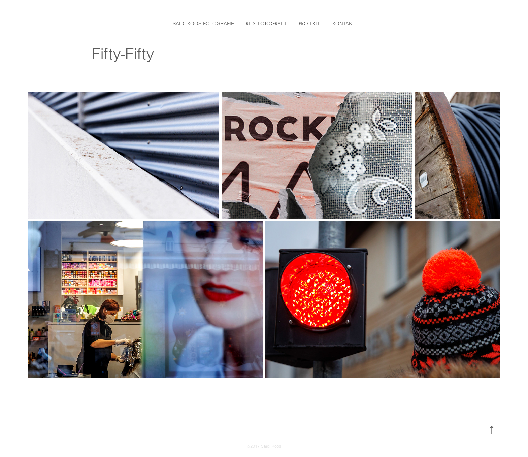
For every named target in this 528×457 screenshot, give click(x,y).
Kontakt (343, 24)
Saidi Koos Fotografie (203, 24)
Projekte (310, 23)
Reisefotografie (266, 23)
